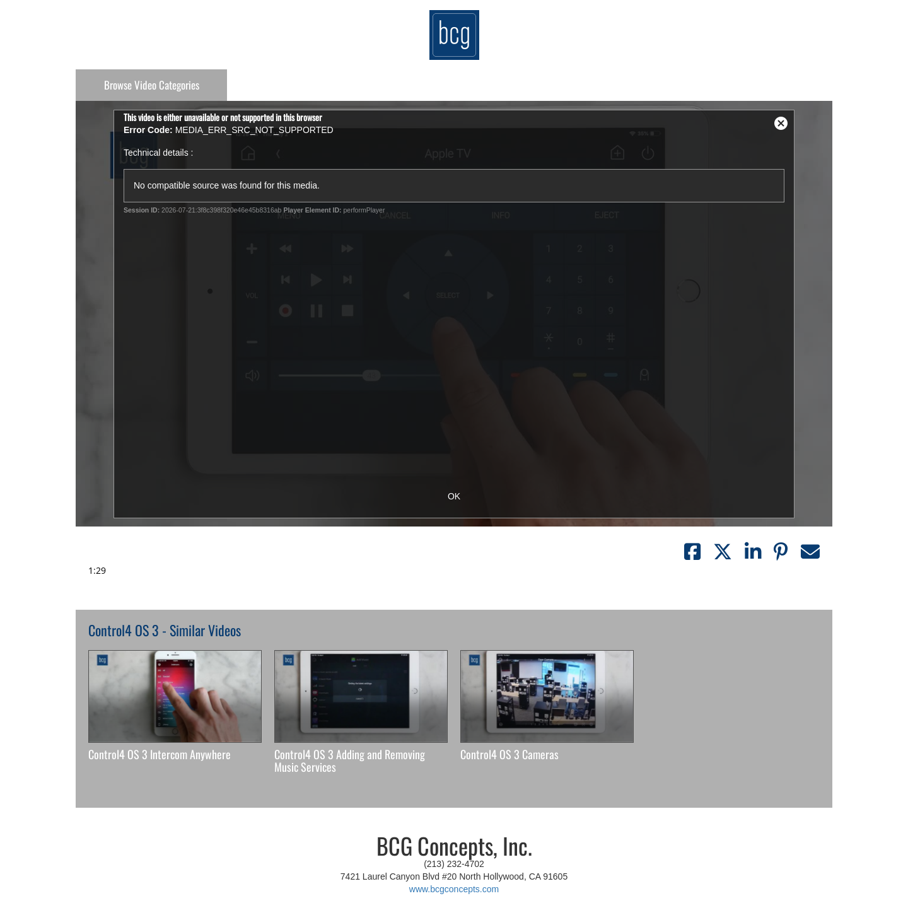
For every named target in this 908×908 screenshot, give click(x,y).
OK (454, 496)
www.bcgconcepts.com (454, 889)
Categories (151, 85)
